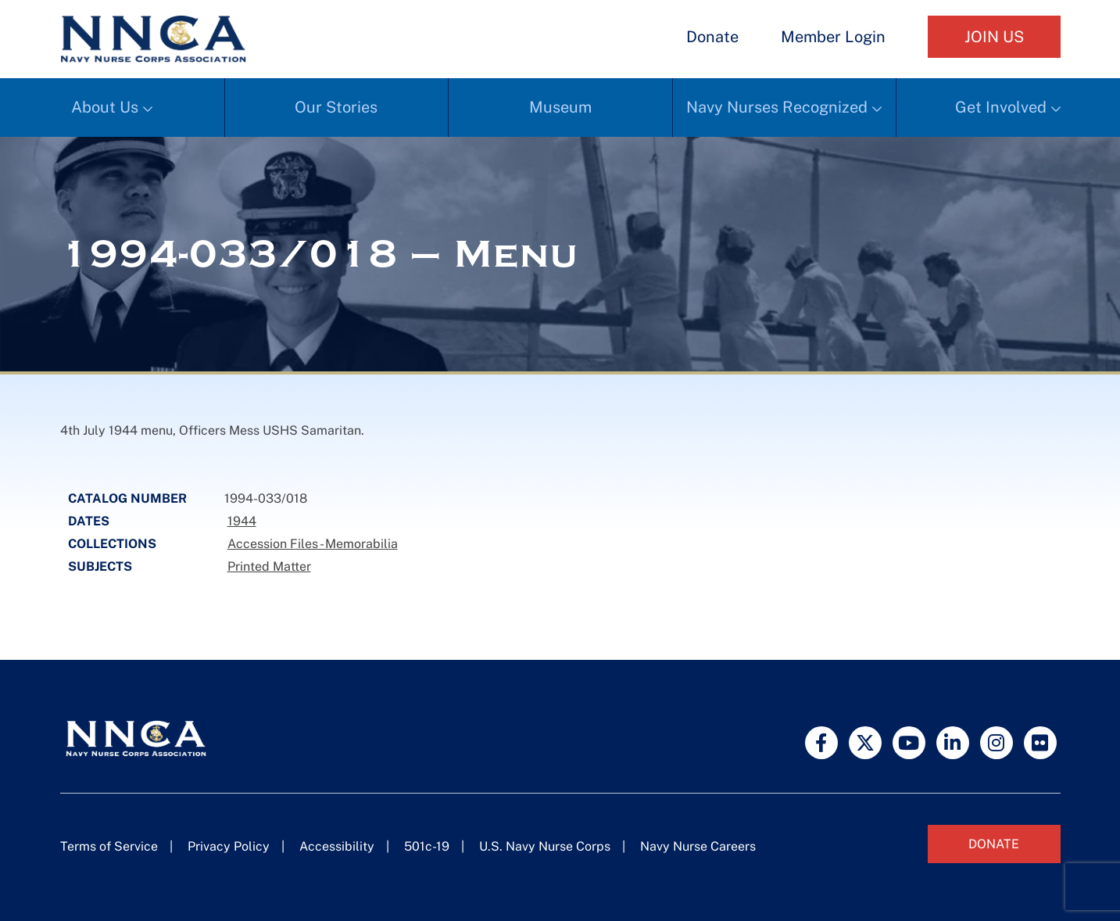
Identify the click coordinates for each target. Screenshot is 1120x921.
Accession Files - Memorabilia (312, 543)
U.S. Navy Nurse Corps (544, 846)
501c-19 (426, 846)
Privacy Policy (229, 846)
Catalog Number (127, 498)
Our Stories (336, 107)
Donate (712, 36)
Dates (88, 521)
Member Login (833, 36)
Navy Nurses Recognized (777, 107)
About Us (104, 107)
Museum (560, 107)
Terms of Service (109, 846)
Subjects (100, 566)
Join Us (994, 36)
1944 (241, 521)
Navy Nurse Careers (698, 846)
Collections (112, 543)
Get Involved (1001, 107)
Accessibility (336, 846)
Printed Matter (269, 566)
